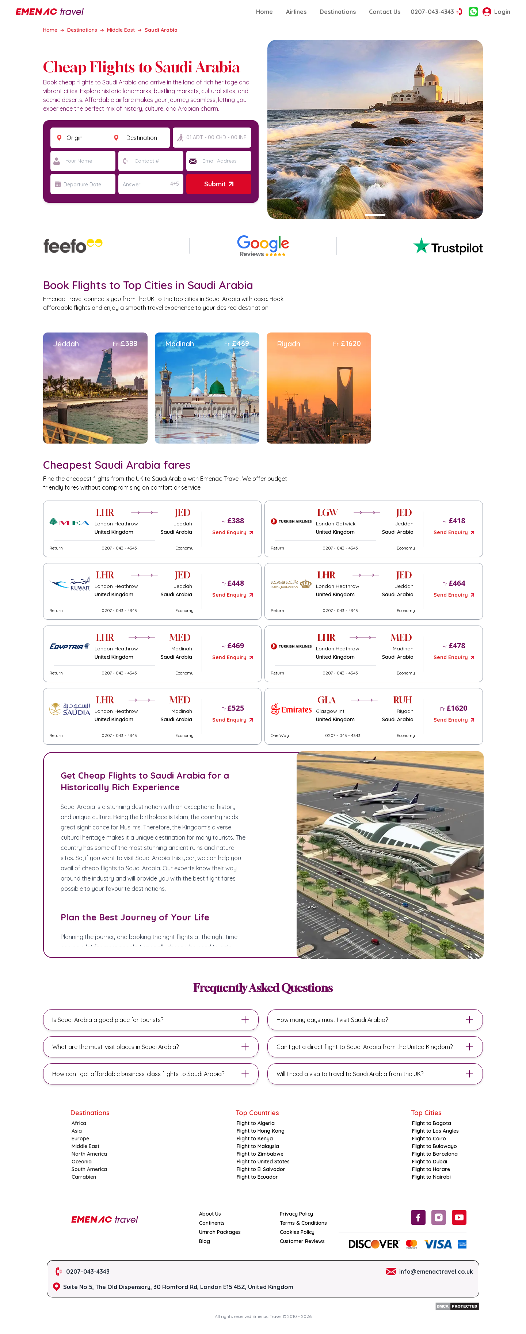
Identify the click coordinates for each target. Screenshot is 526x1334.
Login (496, 11)
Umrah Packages (220, 1232)
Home (264, 11)
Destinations (338, 11)
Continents (212, 1223)
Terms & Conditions (303, 1223)
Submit (218, 184)
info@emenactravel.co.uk (436, 1271)
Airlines (296, 11)
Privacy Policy (296, 1214)
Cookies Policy (297, 1232)
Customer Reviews (302, 1241)
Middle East (121, 30)
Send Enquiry (232, 532)
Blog (204, 1241)
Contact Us (384, 11)
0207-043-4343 (437, 11)
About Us (210, 1214)
